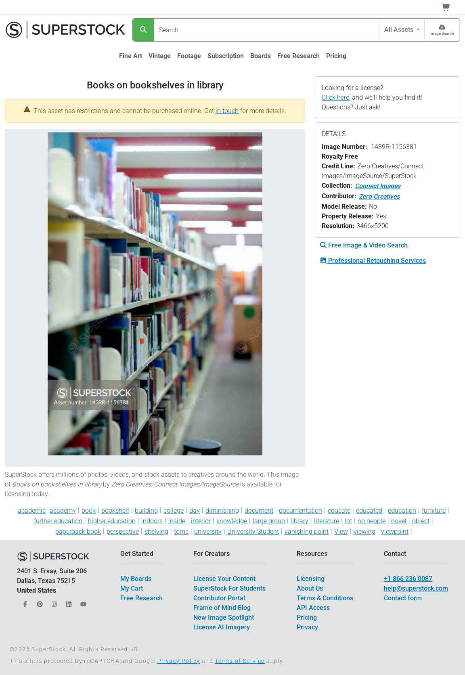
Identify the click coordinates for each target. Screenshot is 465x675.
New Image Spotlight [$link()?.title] (223, 617)
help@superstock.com (416, 588)
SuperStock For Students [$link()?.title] (229, 588)
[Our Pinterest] (38, 602)
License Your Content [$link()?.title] (224, 579)
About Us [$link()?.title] (310, 588)
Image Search (441, 33)
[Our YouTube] (82, 602)
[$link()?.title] (130, 56)
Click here (335, 97)
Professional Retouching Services (373, 260)
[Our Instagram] (53, 602)
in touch (227, 111)
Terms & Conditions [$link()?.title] (325, 598)
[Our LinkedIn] (68, 602)
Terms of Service (239, 661)
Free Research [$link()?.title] (141, 598)
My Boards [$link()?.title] (135, 579)
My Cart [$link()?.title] (131, 588)
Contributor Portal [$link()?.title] (219, 598)
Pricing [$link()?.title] (307, 617)
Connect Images (377, 186)
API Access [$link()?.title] (313, 608)
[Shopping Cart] (450, 7)
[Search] (143, 30)
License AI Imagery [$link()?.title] (221, 627)
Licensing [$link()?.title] (311, 579)
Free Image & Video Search (364, 245)
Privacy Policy (178, 661)
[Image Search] (441, 30)
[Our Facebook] (24, 602)
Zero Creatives (379, 196)
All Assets (399, 30)
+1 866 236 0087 (408, 579)
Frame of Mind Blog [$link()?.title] (222, 608)
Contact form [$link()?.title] (403, 598)
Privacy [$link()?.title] (307, 627)
